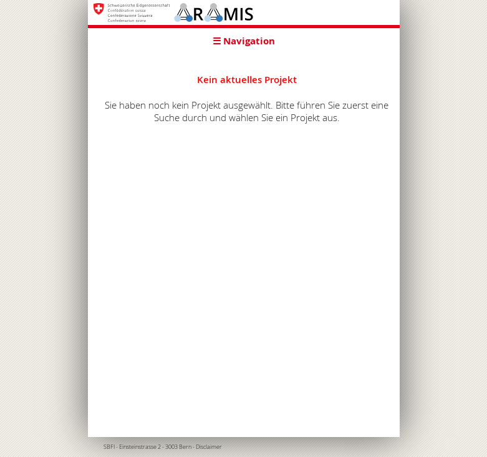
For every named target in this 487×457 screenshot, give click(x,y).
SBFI (109, 447)
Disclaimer (209, 447)
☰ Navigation (244, 40)
